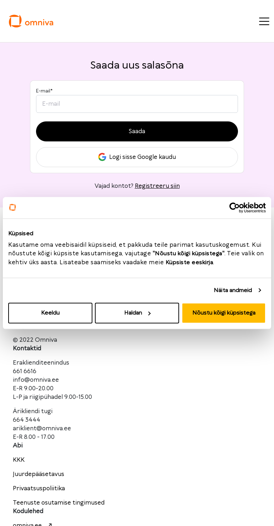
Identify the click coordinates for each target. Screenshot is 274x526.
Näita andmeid (233, 290)
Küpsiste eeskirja (189, 262)
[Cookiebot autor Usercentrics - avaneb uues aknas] (234, 207)
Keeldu (50, 313)
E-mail (44, 91)
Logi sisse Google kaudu (137, 157)
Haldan (137, 313)
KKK (19, 460)
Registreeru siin (157, 186)
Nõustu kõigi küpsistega (223, 313)
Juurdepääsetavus (38, 474)
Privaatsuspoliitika (39, 488)
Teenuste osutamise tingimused (59, 503)
